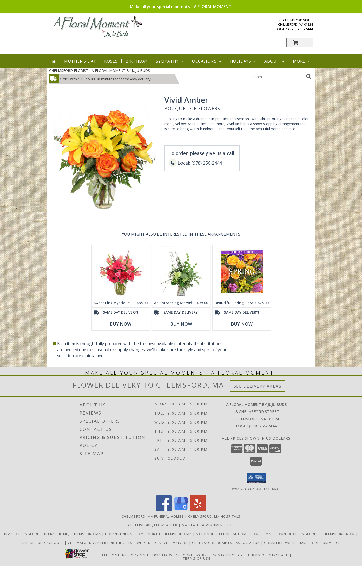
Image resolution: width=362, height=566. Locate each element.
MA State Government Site (208, 525)
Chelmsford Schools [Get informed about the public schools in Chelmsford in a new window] (43, 542)
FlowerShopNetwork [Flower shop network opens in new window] (184, 555)
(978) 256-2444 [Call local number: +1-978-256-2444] (300, 29)
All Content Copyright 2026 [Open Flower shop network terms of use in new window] (131, 555)
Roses (110, 61)
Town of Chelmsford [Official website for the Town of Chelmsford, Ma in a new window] (296, 533)
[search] (309, 76)
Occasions (207, 61)
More (302, 61)
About (275, 61)
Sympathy (170, 61)
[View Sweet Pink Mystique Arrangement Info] (121, 271)
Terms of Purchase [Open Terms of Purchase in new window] (268, 555)
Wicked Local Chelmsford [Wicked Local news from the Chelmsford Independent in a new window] (163, 542)
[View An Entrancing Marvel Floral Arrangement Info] (181, 271)
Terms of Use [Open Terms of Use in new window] (197, 558)
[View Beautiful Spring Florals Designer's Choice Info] (242, 271)
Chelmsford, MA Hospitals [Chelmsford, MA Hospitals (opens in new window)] (214, 516)
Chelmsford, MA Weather (153, 525)
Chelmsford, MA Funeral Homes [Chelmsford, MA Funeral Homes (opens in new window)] (153, 516)
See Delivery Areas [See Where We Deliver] (258, 386)
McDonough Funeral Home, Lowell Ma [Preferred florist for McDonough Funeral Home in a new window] (234, 533)
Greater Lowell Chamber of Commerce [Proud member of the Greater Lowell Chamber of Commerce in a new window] (302, 542)
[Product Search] (277, 76)
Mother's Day (80, 61)
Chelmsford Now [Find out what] (338, 533)
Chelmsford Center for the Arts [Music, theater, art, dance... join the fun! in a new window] (100, 542)
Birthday (136, 61)
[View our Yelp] (198, 509)
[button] (299, 42)
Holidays (243, 61)
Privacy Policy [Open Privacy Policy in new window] (227, 555)
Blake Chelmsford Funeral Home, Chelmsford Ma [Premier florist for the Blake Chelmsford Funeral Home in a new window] (53, 533)
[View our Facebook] (164, 509)
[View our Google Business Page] (181, 509)
